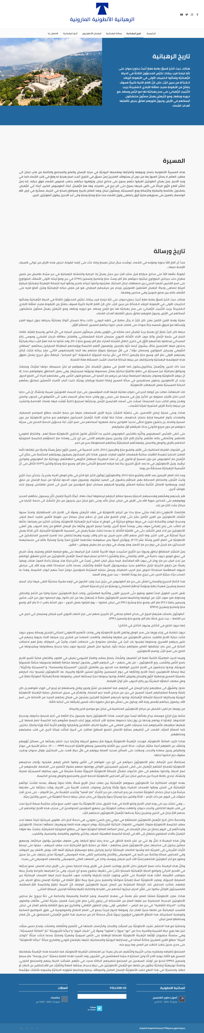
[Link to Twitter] (186, 14)
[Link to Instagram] (192, 14)
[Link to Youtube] (181, 14)
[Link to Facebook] (197, 14)
